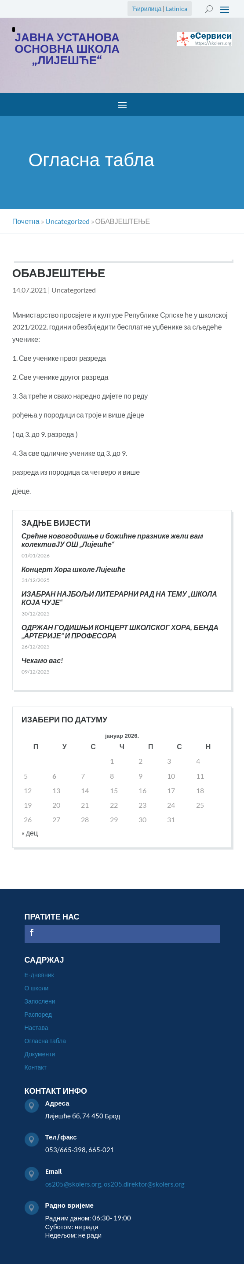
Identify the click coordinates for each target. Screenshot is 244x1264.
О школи (37, 988)
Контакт (36, 1067)
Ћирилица (146, 8)
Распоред (38, 1014)
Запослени (40, 1001)
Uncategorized (73, 290)
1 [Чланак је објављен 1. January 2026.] (112, 761)
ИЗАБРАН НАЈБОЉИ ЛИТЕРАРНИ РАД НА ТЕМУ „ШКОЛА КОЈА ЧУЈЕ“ (119, 598)
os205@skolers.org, (73, 1184)
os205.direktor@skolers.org (144, 1184)
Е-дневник (39, 975)
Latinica (176, 8)
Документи (40, 1054)
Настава (36, 1028)
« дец (30, 832)
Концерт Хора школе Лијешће (74, 569)
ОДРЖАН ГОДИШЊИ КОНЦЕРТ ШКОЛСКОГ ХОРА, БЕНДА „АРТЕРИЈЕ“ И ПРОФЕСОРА (120, 631)
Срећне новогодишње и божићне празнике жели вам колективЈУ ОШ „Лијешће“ (112, 539)
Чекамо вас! (42, 660)
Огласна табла (45, 1041)
